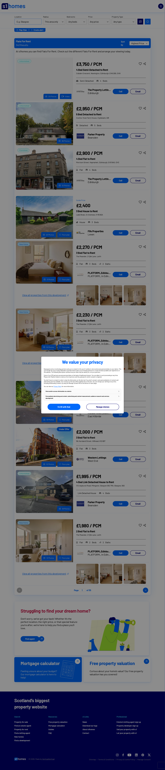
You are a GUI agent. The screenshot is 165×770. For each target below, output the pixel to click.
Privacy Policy (57, 386)
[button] (82, 391)
